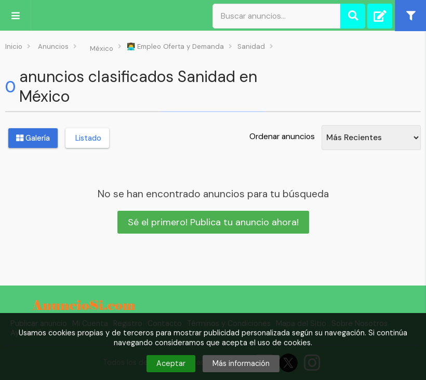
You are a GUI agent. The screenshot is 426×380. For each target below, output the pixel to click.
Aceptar (170, 363)
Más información (241, 363)
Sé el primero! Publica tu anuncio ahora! (213, 222)
